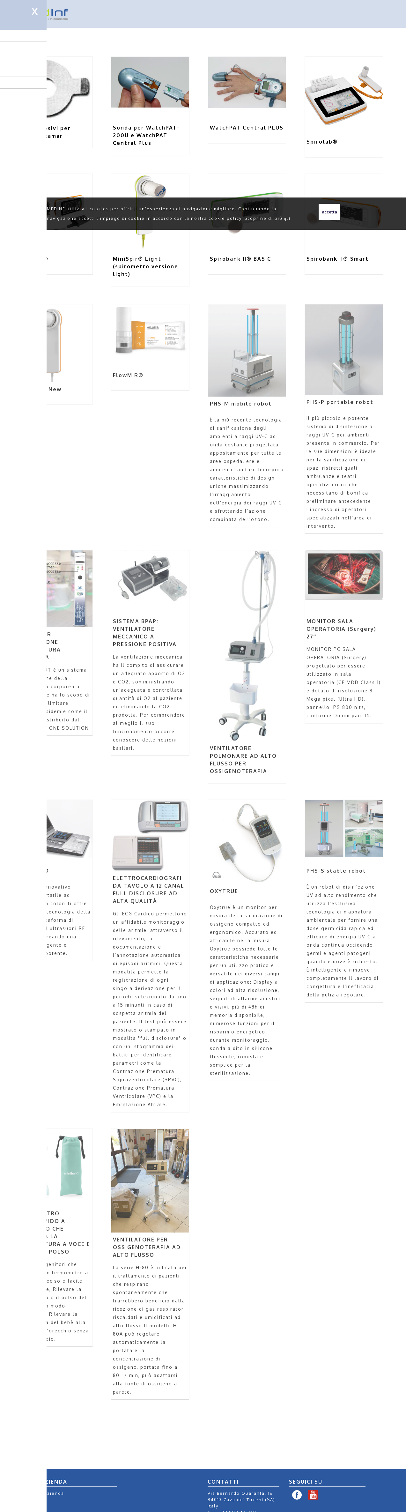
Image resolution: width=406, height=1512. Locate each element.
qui (287, 218)
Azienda (54, 1493)
